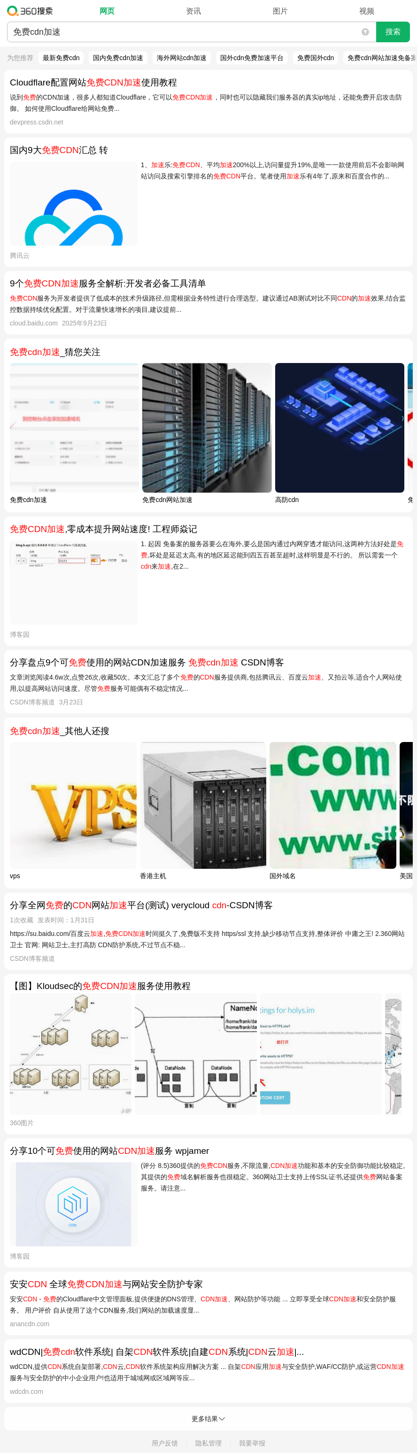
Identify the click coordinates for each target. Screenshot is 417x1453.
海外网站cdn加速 (182, 58)
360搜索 (32, 10)
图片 (280, 11)
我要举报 (252, 1443)
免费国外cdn (315, 58)
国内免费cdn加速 (118, 58)
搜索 (393, 32)
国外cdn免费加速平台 (252, 58)
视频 (366, 11)
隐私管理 (208, 1443)
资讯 (193, 11)
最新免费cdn (61, 58)
